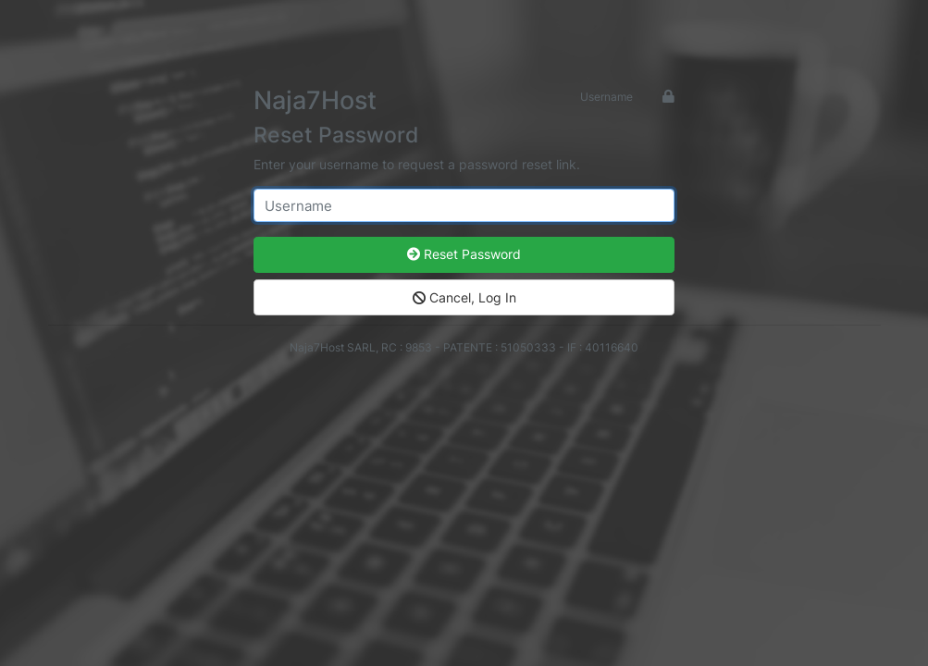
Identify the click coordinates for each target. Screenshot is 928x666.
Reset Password (464, 254)
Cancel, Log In (464, 297)
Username (606, 97)
